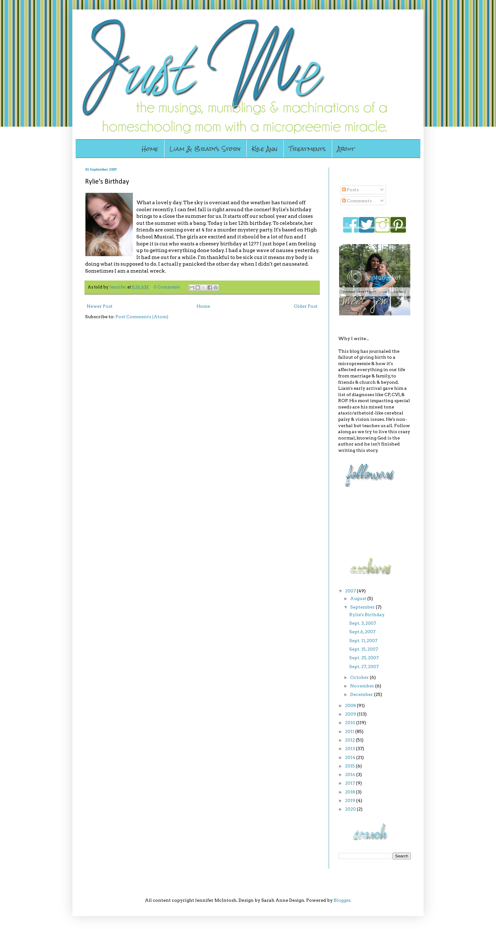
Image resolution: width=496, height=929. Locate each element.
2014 (350, 757)
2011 (350, 731)
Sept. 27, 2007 (364, 666)
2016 (350, 774)
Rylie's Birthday (367, 614)
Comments (357, 200)
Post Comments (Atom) (141, 316)
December (362, 694)
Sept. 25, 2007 (364, 657)
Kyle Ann (264, 149)
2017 (350, 783)
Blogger (342, 900)
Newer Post (100, 306)
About (346, 149)
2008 (351, 705)
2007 (351, 590)
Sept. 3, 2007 (362, 623)
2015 (350, 765)
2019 (350, 800)
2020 (351, 809)
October (360, 677)
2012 (350, 740)
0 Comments (167, 287)
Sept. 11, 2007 (363, 640)
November (362, 685)
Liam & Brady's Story (205, 149)
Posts (350, 189)
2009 (351, 714)
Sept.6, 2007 (362, 631)
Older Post (306, 306)
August (358, 598)
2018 (350, 791)
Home (150, 149)
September (363, 607)
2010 (350, 722)
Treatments (307, 149)
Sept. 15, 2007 (363, 649)
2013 (350, 748)
